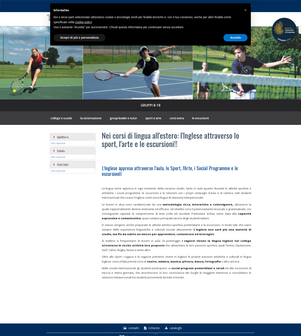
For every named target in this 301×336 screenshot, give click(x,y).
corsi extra (177, 118)
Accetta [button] (235, 37)
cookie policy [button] (83, 22)
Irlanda (59, 150)
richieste (151, 328)
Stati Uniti (60, 164)
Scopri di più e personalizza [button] (79, 37)
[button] (245, 10)
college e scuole (61, 118)
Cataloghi (173, 328)
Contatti (130, 328)
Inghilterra (61, 137)
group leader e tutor (123, 118)
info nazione (58, 143)
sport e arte (153, 118)
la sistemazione (90, 118)
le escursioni (200, 118)
